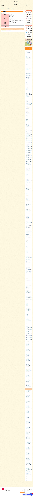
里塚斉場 (27, 268)
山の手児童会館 (27, 449)
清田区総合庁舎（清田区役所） (29, 258)
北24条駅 (27, 120)
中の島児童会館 (27, 416)
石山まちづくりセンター (28, 296)
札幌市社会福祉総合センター (29, 73)
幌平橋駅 (27, 87)
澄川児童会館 (27, 433)
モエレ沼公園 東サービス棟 (29, 148)
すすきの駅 (27, 84)
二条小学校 (27, 101)
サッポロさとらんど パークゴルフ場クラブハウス (29, 133)
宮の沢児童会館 (27, 453)
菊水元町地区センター (28, 189)
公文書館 (27, 51)
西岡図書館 (27, 251)
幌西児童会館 (27, 349)
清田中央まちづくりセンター (29, 264)
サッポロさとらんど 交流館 (29, 131)
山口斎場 (27, 326)
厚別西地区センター (28, 209)
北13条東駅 (27, 179)
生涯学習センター (28, 319)
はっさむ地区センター (28, 309)
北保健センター (27, 112)
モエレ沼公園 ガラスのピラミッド (29, 146)
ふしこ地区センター (28, 168)
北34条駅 (27, 119)
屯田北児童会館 (27, 371)
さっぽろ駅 (27, 83)
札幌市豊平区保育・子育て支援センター (29, 333)
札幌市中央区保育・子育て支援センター (29, 478)
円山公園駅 (27, 89)
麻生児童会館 (27, 359)
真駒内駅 (27, 304)
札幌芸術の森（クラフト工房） (29, 282)
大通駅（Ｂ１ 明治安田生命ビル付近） (29, 95)
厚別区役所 (27, 205)
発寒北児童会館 (27, 448)
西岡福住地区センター (28, 227)
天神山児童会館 (27, 421)
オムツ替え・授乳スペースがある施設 (9, 8)
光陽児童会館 (27, 366)
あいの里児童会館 (28, 369)
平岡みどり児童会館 (28, 432)
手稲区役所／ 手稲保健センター (29, 323)
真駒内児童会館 (27, 437)
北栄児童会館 (27, 385)
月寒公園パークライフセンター (29, 236)
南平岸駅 (27, 242)
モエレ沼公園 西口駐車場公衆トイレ (29, 150)
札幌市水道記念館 (28, 52)
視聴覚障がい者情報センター (29, 75)
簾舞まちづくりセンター (28, 299)
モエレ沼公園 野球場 (28, 154)
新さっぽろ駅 (27, 217)
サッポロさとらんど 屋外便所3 (29, 140)
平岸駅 (27, 241)
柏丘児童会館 (27, 396)
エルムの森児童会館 (28, 365)
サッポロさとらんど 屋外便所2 (29, 139)
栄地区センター (27, 169)
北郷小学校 (27, 199)
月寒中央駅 (27, 247)
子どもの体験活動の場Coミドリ (29, 270)
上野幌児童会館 (27, 407)
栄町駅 (27, 173)
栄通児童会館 (27, 397)
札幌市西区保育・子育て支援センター (29, 339)
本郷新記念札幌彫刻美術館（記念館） (29, 64)
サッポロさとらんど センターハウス (29, 129)
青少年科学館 (27, 218)
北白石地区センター (28, 188)
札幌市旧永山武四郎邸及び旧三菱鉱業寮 (29, 473)
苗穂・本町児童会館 (28, 376)
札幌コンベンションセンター (29, 184)
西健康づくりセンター (28, 320)
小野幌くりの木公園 (28, 204)
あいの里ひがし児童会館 (28, 370)
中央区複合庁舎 (27, 78)
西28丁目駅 (27, 88)
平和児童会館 (27, 454)
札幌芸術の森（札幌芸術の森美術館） (29, 278)
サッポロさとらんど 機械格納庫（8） (29, 144)
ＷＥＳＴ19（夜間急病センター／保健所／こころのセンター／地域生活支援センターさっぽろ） (29, 104)
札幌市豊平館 (27, 69)
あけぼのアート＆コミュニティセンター (29, 60)
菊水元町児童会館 (28, 395)
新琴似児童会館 (27, 354)
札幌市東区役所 (27, 163)
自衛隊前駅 (27, 303)
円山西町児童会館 (28, 350)
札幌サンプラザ (27, 107)
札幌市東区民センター (28, 164)
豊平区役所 (27, 252)
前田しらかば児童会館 (28, 464)
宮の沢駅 (27, 314)
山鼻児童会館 (27, 345)
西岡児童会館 (27, 411)
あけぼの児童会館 (28, 459)
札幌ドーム (27, 224)
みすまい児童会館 (28, 443)
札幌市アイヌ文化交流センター (29, 273)
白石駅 (27, 194)
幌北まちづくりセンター (28, 113)
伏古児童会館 (27, 375)
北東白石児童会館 (28, 392)
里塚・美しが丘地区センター (29, 261)
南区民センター (27, 287)
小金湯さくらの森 (28, 300)
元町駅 (27, 175)
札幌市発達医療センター (28, 77)
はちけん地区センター (28, 310)
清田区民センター (28, 259)
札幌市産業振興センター (28, 182)
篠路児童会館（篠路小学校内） (29, 476)
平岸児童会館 (27, 412)
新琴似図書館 (27, 125)
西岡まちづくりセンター (28, 232)
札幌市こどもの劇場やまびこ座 (29, 127)
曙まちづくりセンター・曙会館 (29, 480)
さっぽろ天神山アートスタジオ (29, 222)
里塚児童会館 (27, 428)
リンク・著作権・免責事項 (24, 490)
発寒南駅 (27, 315)
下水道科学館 (27, 108)
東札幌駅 (27, 193)
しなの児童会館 (27, 406)
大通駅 (27, 82)
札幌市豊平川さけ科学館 (28, 271)
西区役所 (27, 305)
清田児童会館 (27, 423)
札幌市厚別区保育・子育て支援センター (29, 470)
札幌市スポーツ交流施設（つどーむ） (28, 161)
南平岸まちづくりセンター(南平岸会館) (29, 234)
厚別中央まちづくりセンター (29, 212)
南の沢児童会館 (27, 438)
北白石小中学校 (27, 200)
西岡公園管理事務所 (28, 237)
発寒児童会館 (27, 452)
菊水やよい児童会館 (28, 390)
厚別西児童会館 (27, 401)
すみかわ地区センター (28, 292)
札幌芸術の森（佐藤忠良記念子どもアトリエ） (29, 280)
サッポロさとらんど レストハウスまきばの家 (29, 135)
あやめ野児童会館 (28, 422)
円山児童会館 (27, 344)
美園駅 (27, 246)
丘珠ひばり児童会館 (28, 386)
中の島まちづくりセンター (29, 231)
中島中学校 (27, 100)
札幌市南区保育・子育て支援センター (29, 337)
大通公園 (27, 56)
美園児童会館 (27, 417)
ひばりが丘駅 (27, 216)
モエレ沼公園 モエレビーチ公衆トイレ (29, 159)
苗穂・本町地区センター (28, 170)
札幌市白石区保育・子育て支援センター (29, 331)
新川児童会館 (27, 355)
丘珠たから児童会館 (28, 380)
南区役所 (27, 286)
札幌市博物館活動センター (29, 474)
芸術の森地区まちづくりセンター (29, 298)
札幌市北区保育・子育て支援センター (29, 327)
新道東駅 (27, 174)
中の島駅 (27, 240)
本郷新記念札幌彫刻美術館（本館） (29, 62)
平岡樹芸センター (28, 256)
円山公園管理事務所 (28, 57)
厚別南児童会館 (27, 402)
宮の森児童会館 (27, 471)
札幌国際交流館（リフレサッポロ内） (29, 181)
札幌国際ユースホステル (28, 221)
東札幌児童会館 (27, 391)
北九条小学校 (27, 124)
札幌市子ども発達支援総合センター (29, 226)
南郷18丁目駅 (27, 198)
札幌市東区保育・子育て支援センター (29, 329)
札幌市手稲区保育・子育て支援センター (29, 341)
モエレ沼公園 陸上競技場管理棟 (29, 152)
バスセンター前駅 (28, 93)
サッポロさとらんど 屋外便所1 (29, 137)
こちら (13, 15)
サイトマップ (24, 488)
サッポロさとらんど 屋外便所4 (29, 142)
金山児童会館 (27, 468)
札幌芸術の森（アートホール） (29, 276)
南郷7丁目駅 (27, 195)
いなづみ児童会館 (28, 463)
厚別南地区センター (28, 210)
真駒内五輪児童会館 (28, 442)
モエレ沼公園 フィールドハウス (29, 157)
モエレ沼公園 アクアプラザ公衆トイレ (29, 155)
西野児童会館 (27, 447)
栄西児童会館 (27, 381)
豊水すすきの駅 (27, 96)
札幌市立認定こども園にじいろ (29, 335)
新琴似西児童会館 (28, 360)
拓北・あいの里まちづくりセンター (29, 115)
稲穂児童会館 (27, 458)
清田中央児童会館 (28, 427)
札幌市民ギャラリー (28, 68)
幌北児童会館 (27, 364)
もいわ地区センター (28, 291)
